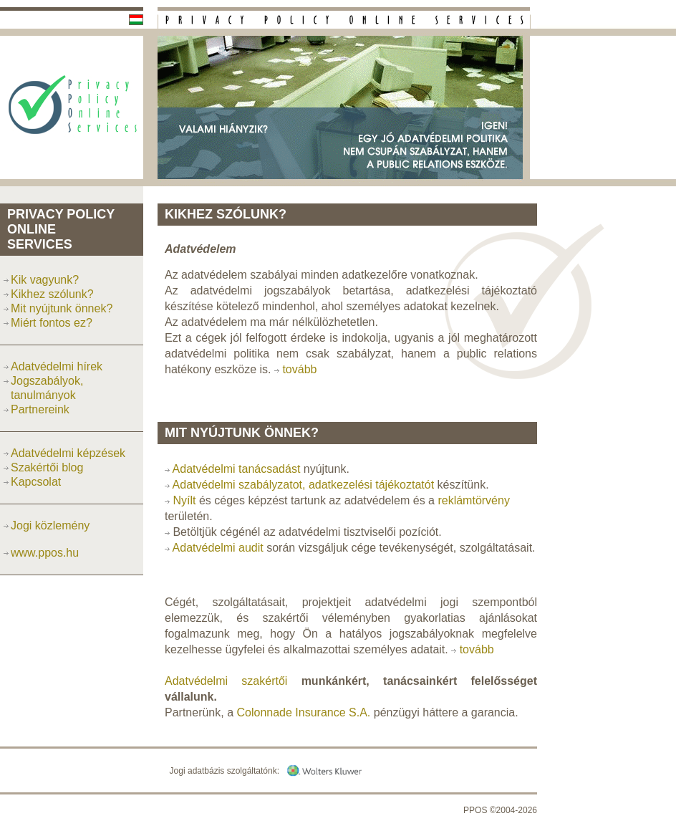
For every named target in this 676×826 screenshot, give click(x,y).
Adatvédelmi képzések (68, 453)
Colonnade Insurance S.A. (304, 712)
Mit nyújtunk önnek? (61, 308)
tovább (299, 369)
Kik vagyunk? (45, 280)
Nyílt (184, 500)
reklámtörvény (473, 500)
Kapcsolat (36, 482)
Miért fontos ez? (51, 323)
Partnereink (40, 409)
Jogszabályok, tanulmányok (47, 388)
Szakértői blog (47, 467)
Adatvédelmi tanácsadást (237, 469)
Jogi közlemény (50, 525)
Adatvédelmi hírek (56, 366)
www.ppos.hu (45, 553)
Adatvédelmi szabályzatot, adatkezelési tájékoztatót (304, 485)
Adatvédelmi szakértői (226, 681)
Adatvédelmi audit (218, 548)
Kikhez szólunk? (52, 294)
